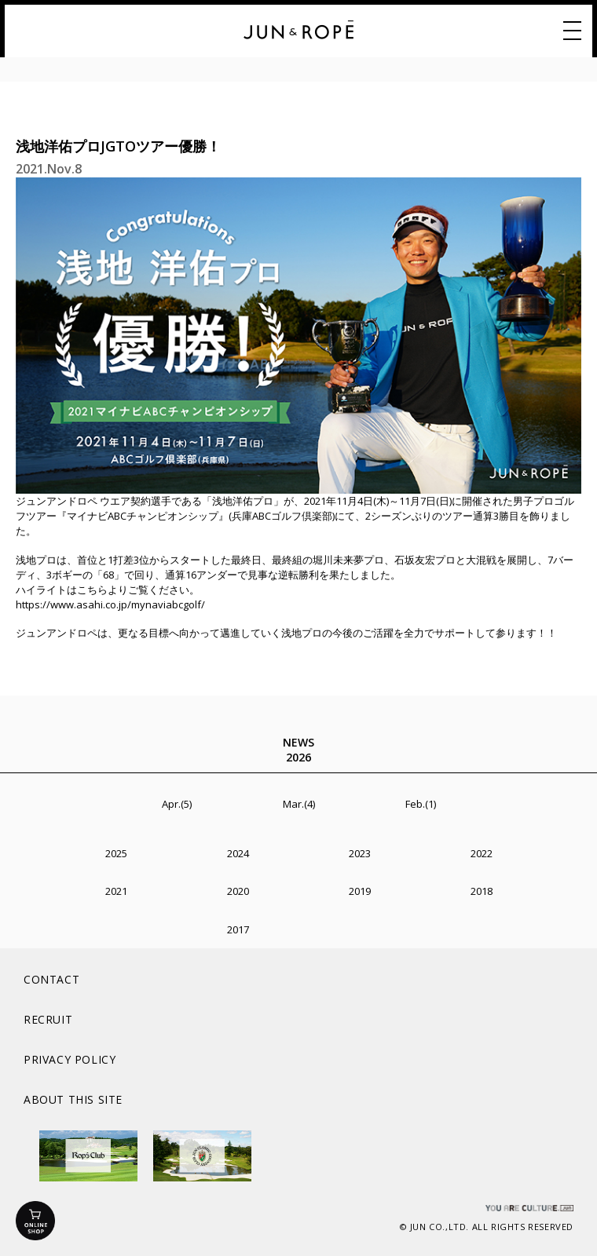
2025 (116, 853)
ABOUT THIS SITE (73, 1099)
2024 (238, 853)
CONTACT (51, 979)
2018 (482, 891)
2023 (360, 853)
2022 (482, 853)
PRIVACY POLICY (69, 1059)
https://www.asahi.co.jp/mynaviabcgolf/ (110, 604)
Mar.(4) (299, 804)
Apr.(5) (177, 804)
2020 (238, 891)
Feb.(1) (420, 804)
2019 (360, 891)
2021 (116, 891)
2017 (238, 929)
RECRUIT (48, 1019)
